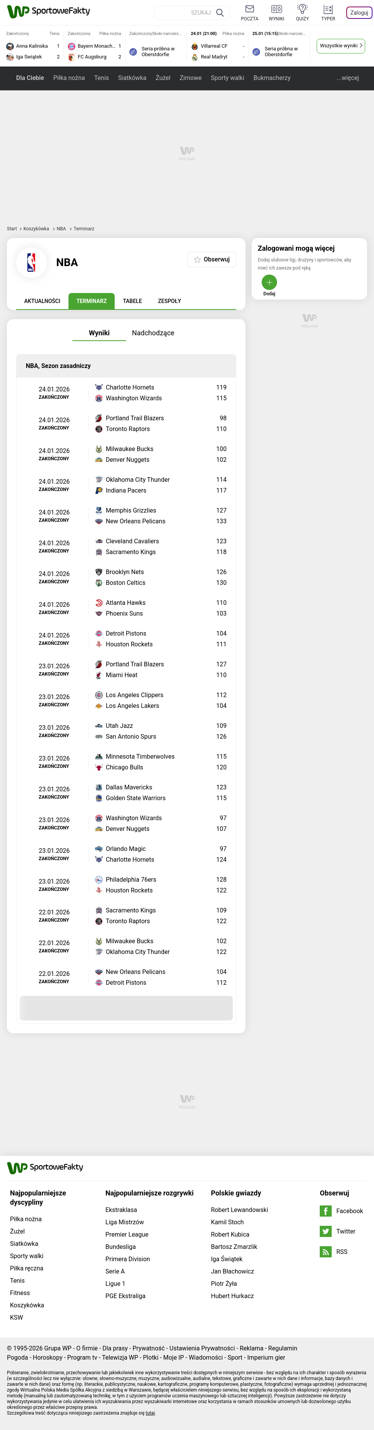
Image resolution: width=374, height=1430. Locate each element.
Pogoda (17, 1357)
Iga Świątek (226, 1259)
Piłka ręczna (26, 1268)
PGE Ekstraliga (125, 1296)
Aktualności (42, 301)
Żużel (162, 78)
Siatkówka (132, 78)
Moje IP (173, 1357)
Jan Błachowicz (232, 1271)
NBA (62, 228)
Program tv (82, 1357)
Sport (234, 1357)
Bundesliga (120, 1246)
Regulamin (282, 1348)
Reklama (252, 1348)
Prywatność (148, 1348)
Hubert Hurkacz (232, 1296)
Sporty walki (227, 78)
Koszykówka (36, 228)
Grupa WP (58, 1348)
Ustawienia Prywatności (202, 1348)
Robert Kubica (230, 1234)
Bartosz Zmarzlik (234, 1246)
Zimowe (191, 78)
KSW (16, 1317)
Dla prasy (115, 1348)
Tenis (101, 78)
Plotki (151, 1357)
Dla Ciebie (30, 78)
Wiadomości (206, 1357)
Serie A (115, 1271)
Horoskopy (47, 1357)
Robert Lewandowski (239, 1210)
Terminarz (92, 301)
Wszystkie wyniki (339, 45)
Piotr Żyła (224, 1283)
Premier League (127, 1234)
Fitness (20, 1293)
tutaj (150, 1413)
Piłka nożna (69, 78)
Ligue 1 (115, 1283)
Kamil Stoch (227, 1222)
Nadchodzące (153, 333)
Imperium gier (266, 1357)
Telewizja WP (120, 1357)
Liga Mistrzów (124, 1222)
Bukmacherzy (272, 78)
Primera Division (127, 1259)
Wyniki (99, 333)
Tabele (132, 301)
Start (12, 228)
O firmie (87, 1348)
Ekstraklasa (121, 1210)
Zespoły (169, 301)
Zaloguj (359, 13)
